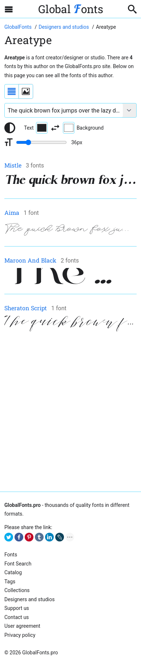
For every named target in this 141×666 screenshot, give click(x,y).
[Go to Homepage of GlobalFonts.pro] (18, 27)
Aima (11, 212)
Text (36, 128)
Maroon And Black (30, 260)
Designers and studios (29, 599)
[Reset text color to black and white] (9, 127)
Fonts (10, 554)
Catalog (13, 572)
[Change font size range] (41, 142)
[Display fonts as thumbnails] (26, 91)
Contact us (16, 617)
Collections (17, 590)
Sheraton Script (25, 308)
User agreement (22, 626)
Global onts (70, 9)
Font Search (17, 564)
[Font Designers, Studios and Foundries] (64, 27)
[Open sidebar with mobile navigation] (8, 9)
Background (83, 128)
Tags (9, 581)
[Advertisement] (70, 412)
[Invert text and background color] (55, 127)
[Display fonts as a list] (11, 91)
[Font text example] (64, 110)
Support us (16, 608)
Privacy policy (19, 635)
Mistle (12, 165)
